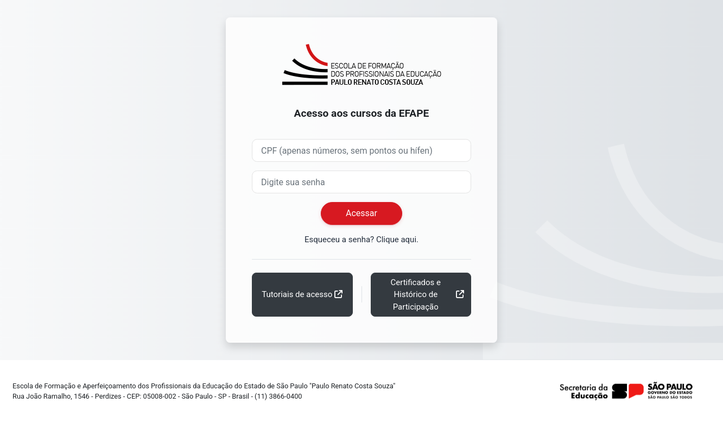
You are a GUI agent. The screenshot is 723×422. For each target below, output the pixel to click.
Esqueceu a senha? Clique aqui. (361, 239)
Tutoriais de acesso (297, 294)
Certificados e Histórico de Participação (416, 295)
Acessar (361, 213)
